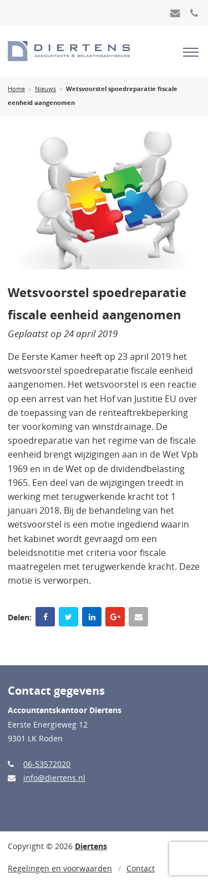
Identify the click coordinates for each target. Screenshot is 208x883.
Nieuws (45, 89)
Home (16, 89)
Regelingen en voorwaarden (60, 868)
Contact (140, 868)
